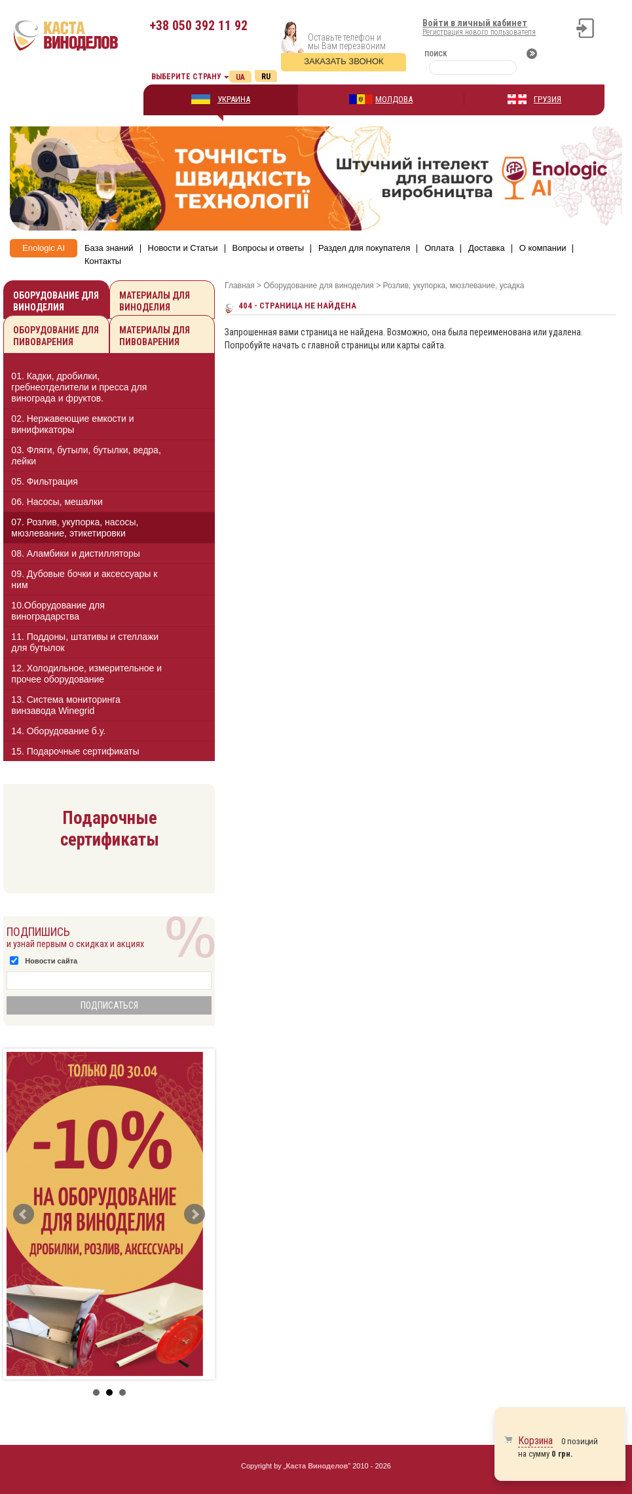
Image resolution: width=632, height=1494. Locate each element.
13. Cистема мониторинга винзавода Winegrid (66, 705)
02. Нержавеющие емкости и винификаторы (72, 424)
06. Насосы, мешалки (57, 501)
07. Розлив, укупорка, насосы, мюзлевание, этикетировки (74, 527)
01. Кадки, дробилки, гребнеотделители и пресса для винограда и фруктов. (79, 387)
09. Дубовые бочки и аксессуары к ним (84, 579)
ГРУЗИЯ (547, 99)
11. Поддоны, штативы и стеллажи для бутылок (84, 642)
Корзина (535, 1440)
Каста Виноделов (317, 1466)
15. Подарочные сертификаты (75, 751)
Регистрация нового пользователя (479, 32)
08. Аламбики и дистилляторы (75, 553)
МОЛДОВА (394, 99)
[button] (193, 387)
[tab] (109, 389)
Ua (240, 77)
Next (194, 1214)
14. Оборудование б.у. (58, 731)
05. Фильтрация (44, 481)
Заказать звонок (344, 61)
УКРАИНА (233, 99)
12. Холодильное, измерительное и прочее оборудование (86, 673)
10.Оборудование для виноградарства (58, 611)
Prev (23, 1214)
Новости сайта (51, 961)
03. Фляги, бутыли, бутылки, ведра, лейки (85, 455)
